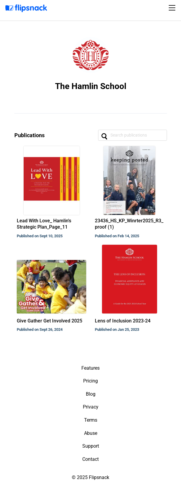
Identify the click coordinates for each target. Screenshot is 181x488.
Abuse (90, 433)
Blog (90, 394)
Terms (90, 420)
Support (90, 446)
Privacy (90, 407)
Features (90, 368)
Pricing (90, 381)
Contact (90, 459)
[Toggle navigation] (173, 8)
